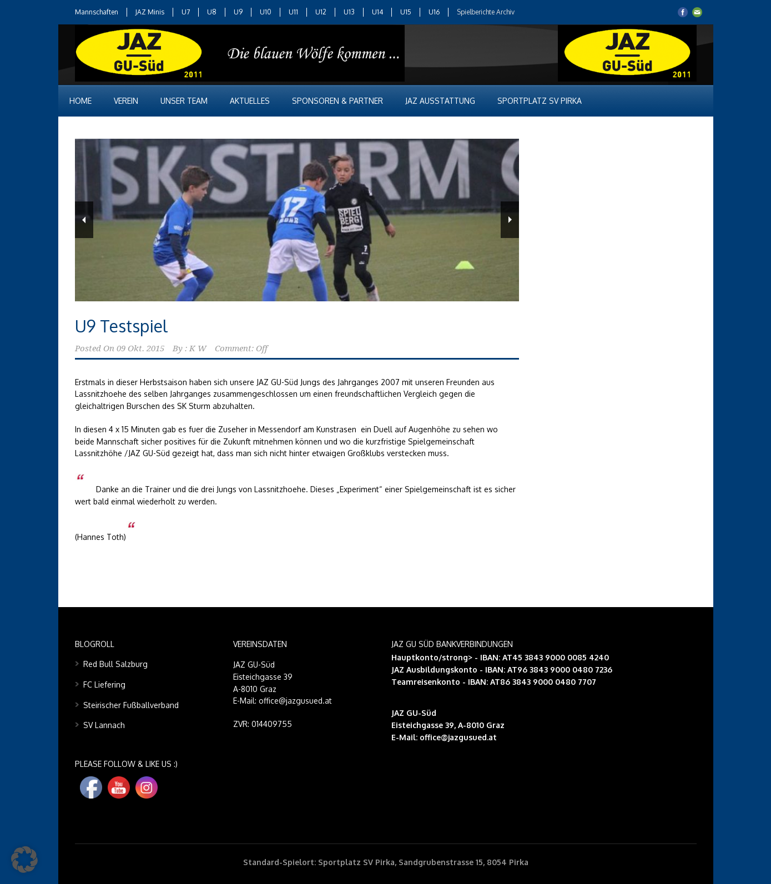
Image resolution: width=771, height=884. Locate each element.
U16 (434, 12)
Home (80, 100)
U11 (293, 12)
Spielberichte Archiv (486, 12)
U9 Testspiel (121, 325)
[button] (24, 859)
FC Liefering (104, 684)
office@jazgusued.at (458, 737)
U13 (349, 12)
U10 (265, 12)
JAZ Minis (149, 12)
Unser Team (184, 100)
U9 (238, 12)
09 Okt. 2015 (140, 348)
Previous (84, 219)
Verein (126, 100)
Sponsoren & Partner (337, 100)
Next (510, 219)
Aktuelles (250, 100)
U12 (320, 12)
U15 (405, 12)
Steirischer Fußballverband (131, 705)
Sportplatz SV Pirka (539, 100)
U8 (211, 12)
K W (197, 348)
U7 (186, 12)
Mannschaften (96, 12)
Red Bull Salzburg (115, 664)
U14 (377, 12)
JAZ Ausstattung (440, 100)
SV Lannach (104, 725)
